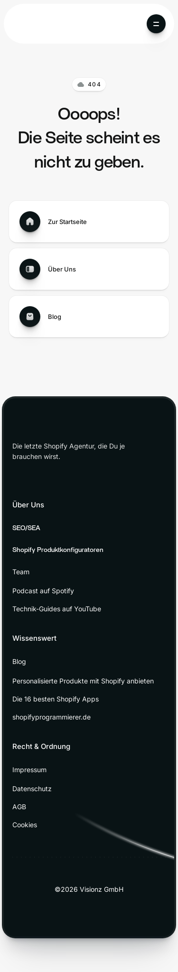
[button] (156, 23)
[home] (37, 24)
